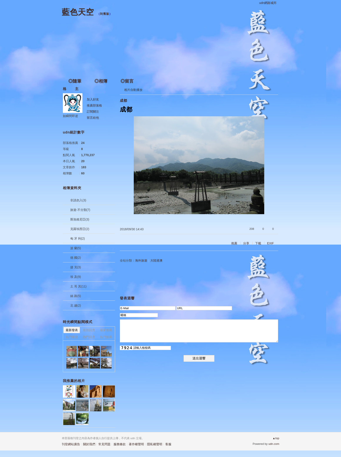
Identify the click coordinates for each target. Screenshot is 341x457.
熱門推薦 (106, 337)
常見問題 (104, 444)
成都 (123, 100)
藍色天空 (78, 12)
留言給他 (93, 117)
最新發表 (72, 330)
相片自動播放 (133, 90)
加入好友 (93, 99)
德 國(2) (75, 257)
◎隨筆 (74, 81)
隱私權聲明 (154, 444)
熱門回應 (89, 337)
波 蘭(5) (75, 248)
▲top (275, 438)
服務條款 (120, 444)
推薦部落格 (94, 105)
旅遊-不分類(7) (80, 210)
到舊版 (104, 13)
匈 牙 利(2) (77, 238)
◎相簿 (100, 81)
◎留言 (127, 81)
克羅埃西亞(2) (79, 229)
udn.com (273, 443)
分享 (246, 243)
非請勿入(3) (78, 200)
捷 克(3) (75, 267)
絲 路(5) (75, 296)
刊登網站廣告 (71, 444)
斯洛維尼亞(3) (79, 219)
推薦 (234, 243)
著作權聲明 (136, 444)
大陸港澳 (156, 260)
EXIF (270, 243)
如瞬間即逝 (70, 116)
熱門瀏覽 (72, 337)
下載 (258, 243)
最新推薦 (106, 330)
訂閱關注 (93, 111)
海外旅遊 (141, 260)
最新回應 (89, 330)
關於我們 (89, 444)
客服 (168, 444)
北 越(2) (75, 305)
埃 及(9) (75, 277)
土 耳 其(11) (78, 286)
